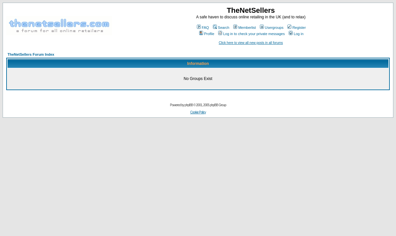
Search (221, 28)
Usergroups (271, 28)
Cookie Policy (198, 112)
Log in (296, 34)
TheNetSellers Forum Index (31, 54)
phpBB (189, 105)
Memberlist (244, 28)
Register (296, 28)
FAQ (203, 28)
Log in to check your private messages (251, 34)
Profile (206, 34)
